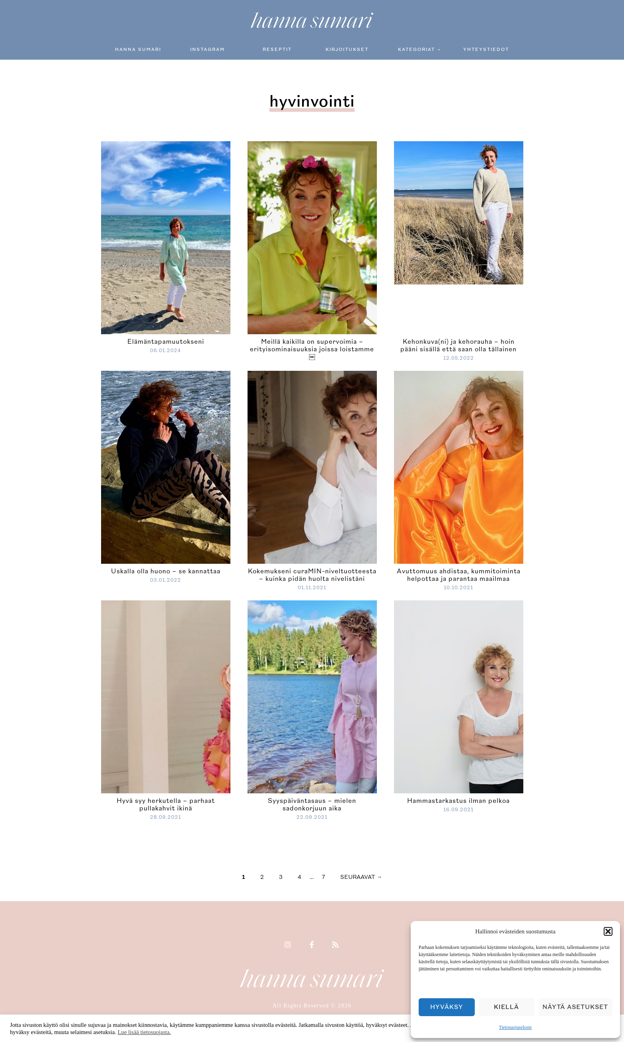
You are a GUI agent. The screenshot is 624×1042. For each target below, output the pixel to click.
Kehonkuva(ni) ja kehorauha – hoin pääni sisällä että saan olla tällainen (458, 345)
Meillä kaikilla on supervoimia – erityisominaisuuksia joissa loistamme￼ (312, 349)
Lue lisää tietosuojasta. (144, 1032)
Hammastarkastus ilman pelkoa (458, 801)
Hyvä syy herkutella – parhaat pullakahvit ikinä (166, 804)
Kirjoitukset (347, 49)
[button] (608, 931)
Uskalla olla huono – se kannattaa (165, 571)
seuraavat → (361, 877)
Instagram (207, 49)
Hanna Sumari (138, 49)
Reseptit (277, 49)
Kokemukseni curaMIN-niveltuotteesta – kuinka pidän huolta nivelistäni (312, 575)
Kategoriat (416, 49)
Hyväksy (446, 1007)
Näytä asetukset (575, 1007)
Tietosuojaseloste (515, 1027)
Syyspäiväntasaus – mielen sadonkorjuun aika (312, 804)
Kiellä (506, 1007)
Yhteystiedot (486, 49)
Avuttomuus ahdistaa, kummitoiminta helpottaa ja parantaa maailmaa (459, 575)
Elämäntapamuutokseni (165, 342)
